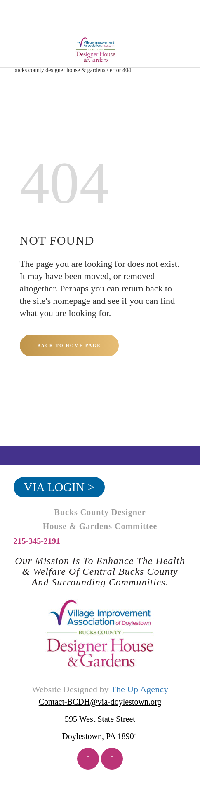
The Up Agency (139, 689)
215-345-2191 (37, 541)
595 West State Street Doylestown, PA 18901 (100, 727)
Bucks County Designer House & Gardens (60, 70)
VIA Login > (59, 487)
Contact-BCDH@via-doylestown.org (100, 701)
